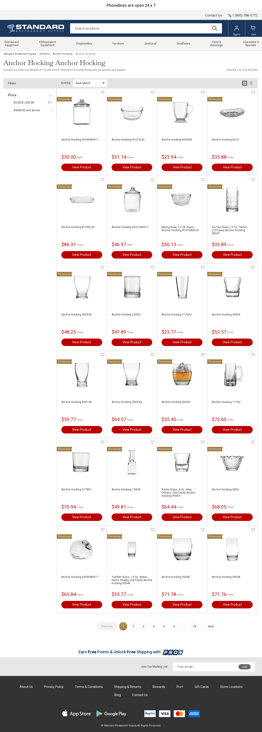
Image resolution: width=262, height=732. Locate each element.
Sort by (65, 83)
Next (211, 626)
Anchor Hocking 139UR (126, 489)
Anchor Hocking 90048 (226, 577)
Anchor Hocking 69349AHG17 (79, 139)
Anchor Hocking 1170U (226, 402)
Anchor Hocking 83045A (177, 139)
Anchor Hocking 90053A (127, 402)
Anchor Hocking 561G (225, 139)
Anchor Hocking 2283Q (126, 314)
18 (194, 626)
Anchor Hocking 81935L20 (77, 227)
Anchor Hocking (62, 53)
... (184, 626)
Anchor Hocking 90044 (176, 402)
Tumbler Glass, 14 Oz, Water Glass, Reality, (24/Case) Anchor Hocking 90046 (132, 580)
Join (244, 666)
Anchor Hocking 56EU (225, 489)
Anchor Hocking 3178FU (76, 489)
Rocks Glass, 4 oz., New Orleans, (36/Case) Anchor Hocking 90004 (178, 492)
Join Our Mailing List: (154, 666)
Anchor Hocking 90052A (76, 314)
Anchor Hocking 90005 (226, 314)
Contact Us (213, 15)
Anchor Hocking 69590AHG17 (79, 577)
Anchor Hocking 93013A (76, 402)
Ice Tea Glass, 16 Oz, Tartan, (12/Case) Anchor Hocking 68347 (230, 230)
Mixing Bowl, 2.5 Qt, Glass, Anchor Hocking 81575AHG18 (180, 229)
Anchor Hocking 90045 (176, 577)
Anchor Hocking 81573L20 (128, 139)
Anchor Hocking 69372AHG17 (130, 227)
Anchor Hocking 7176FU (177, 314)
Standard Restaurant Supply (19, 53)
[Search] (146, 28)
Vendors (44, 53)
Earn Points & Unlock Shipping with (131, 652)
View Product (81, 167)
